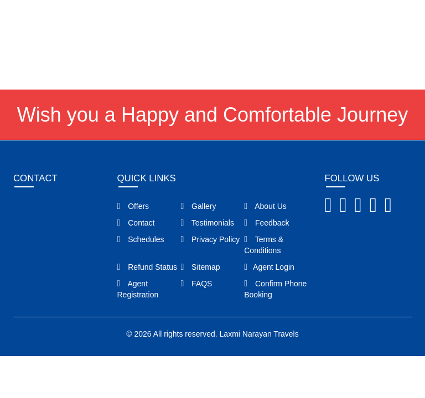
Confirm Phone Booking (275, 289)
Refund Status (147, 267)
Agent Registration (138, 289)
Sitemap (200, 267)
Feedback (266, 222)
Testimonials (207, 222)
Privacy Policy (210, 239)
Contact (136, 222)
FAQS (196, 283)
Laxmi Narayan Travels (259, 333)
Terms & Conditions (263, 245)
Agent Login (385, 18)
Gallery (198, 206)
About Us (265, 206)
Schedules (140, 239)
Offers (133, 206)
